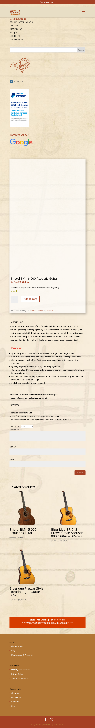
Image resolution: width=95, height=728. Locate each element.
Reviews (15, 701)
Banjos (13, 32)
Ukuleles (15, 36)
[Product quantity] (14, 299)
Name (12, 446)
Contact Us (16, 697)
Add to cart (30, 299)
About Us (15, 693)
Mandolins (16, 29)
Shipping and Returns (20, 669)
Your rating (15, 426)
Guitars (14, 25)
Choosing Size (17, 646)
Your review (15, 429)
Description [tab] (16, 348)
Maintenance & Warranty (22, 655)
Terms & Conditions (20, 678)
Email (12, 459)
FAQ (13, 650)
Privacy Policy (17, 674)
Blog (13, 706)
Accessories (16, 39)
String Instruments (21, 22)
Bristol (50, 310)
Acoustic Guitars (36, 310)
